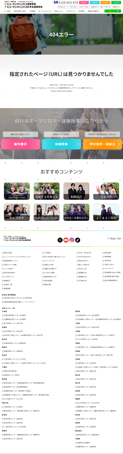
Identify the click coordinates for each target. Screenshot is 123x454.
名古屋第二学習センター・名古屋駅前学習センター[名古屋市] (99, 318)
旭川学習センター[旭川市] (13, 322)
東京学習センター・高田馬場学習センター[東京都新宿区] (24, 380)
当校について (58, 11)
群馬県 (4, 345)
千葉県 (4, 365)
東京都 (4, 376)
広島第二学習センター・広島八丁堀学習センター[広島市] (97, 365)
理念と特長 (8, 253)
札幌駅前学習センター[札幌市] (15, 318)
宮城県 (4, 326)
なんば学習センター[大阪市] (87, 337)
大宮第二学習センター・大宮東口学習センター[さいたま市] (25, 361)
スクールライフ (49, 260)
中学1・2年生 (84, 7)
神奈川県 (5, 400)
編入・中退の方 (105, 7)
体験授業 (95, 2)
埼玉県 (4, 353)
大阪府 (77, 330)
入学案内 (32, 11)
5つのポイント (70, 11)
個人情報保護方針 (111, 280)
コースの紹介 (8, 268)
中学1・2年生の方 (85, 253)
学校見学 (105, 2)
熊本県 (77, 411)
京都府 (77, 341)
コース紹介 (7, 11)
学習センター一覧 (8, 307)
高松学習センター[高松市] (86, 384)
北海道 (4, 310)
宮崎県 (77, 419)
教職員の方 (116, 7)
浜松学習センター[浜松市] (13, 434)
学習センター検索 (113, 11)
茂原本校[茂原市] (10, 368)
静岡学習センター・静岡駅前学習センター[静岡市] (22, 431)
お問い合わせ (109, 264)
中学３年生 (73, 7)
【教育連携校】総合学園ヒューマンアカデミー (19, 301)
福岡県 (77, 396)
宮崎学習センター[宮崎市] (86, 423)
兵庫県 (77, 349)
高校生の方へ (62, 7)
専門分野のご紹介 (20, 11)
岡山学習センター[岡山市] (86, 376)
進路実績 (7, 288)
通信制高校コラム (50, 276)
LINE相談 (116, 2)
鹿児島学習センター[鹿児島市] (88, 431)
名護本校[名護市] (83, 438)
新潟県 (4, 411)
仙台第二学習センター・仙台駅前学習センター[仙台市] (23, 333)
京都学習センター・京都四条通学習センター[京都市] (96, 345)
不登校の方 (83, 280)
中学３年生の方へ (85, 256)
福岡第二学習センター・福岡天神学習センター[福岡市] (96, 407)
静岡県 (4, 427)
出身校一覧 (8, 284)
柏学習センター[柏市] (12, 372)
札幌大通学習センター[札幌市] (15, 314)
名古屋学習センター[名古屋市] (88, 314)
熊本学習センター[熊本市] (86, 415)
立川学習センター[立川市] (13, 396)
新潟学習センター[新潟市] (13, 415)
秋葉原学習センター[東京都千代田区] (17, 388)
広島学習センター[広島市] (86, 361)
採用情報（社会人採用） (113, 272)
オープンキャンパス (44, 11)
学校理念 (81, 11)
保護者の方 (94, 7)
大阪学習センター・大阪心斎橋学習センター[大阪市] (96, 333)
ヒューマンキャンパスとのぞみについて (17, 256)
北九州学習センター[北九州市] (88, 400)
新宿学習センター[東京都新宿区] (16, 384)
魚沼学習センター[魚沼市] (13, 419)
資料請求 (84, 2)
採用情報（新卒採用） (112, 276)
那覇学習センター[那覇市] (86, 442)
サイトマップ (109, 268)
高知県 (77, 388)
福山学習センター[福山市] (86, 368)
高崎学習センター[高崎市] (13, 349)
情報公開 (47, 284)
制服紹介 (7, 280)
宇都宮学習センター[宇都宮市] (15, 341)
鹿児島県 (78, 427)
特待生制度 (48, 280)
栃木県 (4, 337)
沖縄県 (77, 434)
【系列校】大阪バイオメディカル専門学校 (18, 297)
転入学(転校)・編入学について (55, 256)
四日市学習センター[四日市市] (88, 326)
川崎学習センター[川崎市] (13, 403)
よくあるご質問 (49, 272)
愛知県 (77, 310)
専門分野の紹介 (9, 272)
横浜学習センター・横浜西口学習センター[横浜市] (22, 407)
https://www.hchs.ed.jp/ (61, 91)
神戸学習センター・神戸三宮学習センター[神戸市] (95, 353)
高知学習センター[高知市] (86, 392)
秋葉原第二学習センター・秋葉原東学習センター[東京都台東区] (26, 392)
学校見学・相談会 (102, 144)
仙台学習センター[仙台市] (13, 330)
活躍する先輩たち (93, 11)
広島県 (77, 357)
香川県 (77, 380)
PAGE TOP (115, 238)
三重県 (77, 322)
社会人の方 (83, 268)
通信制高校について (11, 260)
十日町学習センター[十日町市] (15, 423)
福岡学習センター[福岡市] (86, 403)
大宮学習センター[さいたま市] (15, 357)
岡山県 (77, 372)
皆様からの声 (49, 264)
